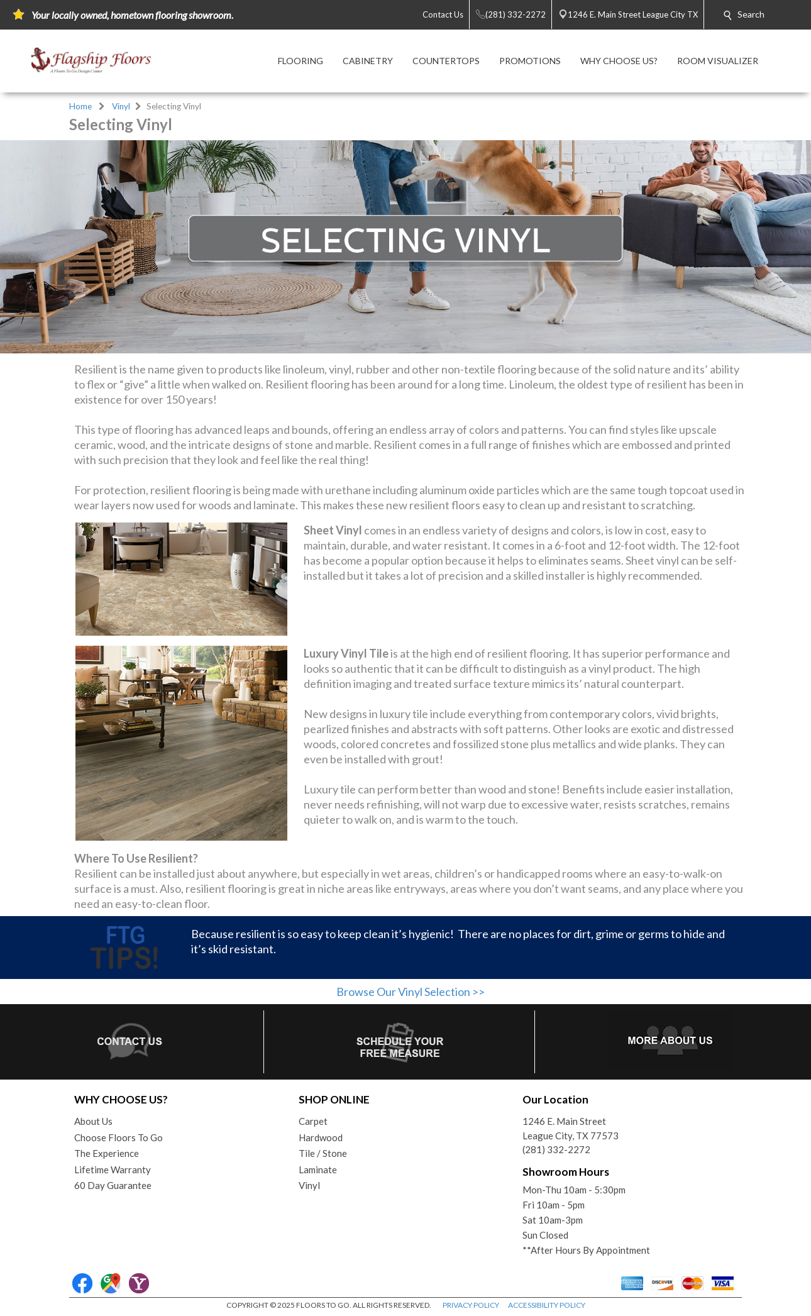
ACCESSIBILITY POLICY (546, 1305)
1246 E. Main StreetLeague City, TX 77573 (570, 1128)
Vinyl (121, 106)
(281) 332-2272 (556, 1149)
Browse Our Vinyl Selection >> (410, 991)
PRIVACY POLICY (471, 1305)
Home (80, 106)
